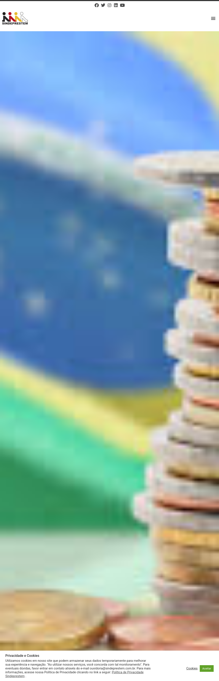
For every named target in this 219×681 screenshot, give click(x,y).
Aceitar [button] (206, 668)
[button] (213, 18)
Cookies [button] (192, 668)
